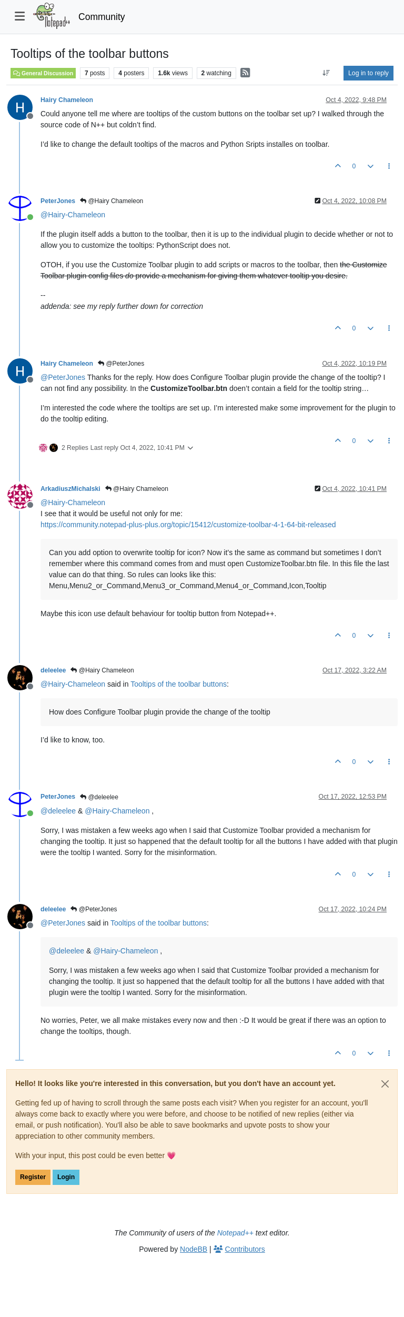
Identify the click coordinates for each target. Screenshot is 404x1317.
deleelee (53, 670)
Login (66, 1177)
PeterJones (58, 201)
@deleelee (99, 797)
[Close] (385, 1084)
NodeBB (193, 1249)
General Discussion (43, 73)
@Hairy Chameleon (111, 201)
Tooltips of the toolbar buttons (178, 684)
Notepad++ (235, 1233)
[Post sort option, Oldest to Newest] (326, 73)
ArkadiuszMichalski (70, 488)
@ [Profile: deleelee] (58, 811)
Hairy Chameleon (67, 100)
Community (101, 17)
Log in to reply (368, 73)
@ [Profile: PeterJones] (63, 377)
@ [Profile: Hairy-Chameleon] (73, 214)
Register (33, 1177)
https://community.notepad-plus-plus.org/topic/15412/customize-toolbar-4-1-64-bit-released (188, 524)
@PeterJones (121, 363)
